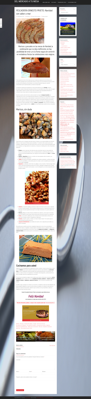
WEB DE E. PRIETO (63, 149)
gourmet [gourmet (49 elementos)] (72, 118)
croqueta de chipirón (32, 325)
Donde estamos (64, 45)
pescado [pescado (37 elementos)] (63, 130)
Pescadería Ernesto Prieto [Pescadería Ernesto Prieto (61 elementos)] (68, 129)
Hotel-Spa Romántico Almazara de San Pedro (44, 397)
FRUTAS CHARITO (53, 2)
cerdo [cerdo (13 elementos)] (62, 113)
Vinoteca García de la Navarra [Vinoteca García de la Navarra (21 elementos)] (67, 139)
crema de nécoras (41, 323)
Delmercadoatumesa (64, 49)
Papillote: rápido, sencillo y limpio (66, 84)
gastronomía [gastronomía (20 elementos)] (66, 118)
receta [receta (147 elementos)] (69, 134)
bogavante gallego (29, 323)
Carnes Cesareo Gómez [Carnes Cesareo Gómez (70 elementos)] (67, 110)
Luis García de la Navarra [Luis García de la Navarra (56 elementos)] (67, 120)
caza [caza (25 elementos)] (72, 111)
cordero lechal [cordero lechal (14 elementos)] (67, 115)
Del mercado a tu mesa (26, 1)
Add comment (45, 16)
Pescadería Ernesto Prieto (26, 328)
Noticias (38, 16)
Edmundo (28, 16)
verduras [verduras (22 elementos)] (62, 137)
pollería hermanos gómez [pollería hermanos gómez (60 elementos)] (68, 132)
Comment (18, 359)
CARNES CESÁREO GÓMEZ (46, 2)
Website (43, 371)
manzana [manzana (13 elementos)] (68, 122)
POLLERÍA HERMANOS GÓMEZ (72, 2)
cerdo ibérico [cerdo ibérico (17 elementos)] (66, 113)
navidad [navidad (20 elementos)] (66, 127)
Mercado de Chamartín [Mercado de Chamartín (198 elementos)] (64, 124)
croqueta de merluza (41, 325)
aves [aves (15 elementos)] (69, 104)
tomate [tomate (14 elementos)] (69, 135)
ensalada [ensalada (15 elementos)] (72, 115)
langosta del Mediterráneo (22, 326)
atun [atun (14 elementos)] (66, 104)
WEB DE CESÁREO (63, 148)
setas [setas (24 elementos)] (62, 135)
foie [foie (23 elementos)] (62, 117)
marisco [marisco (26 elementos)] (72, 122)
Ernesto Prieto (34, 16)
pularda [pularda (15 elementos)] (65, 134)
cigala (35, 323)
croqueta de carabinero (21, 325)
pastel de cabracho (48, 326)
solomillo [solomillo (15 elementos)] (65, 135)
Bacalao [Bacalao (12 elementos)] (72, 104)
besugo (22, 323)
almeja (18, 323)
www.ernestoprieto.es (50, 302)
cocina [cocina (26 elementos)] (71, 113)
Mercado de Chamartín (33, 326)
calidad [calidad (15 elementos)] (72, 106)
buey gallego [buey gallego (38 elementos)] (67, 106)
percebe (18, 328)
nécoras (41, 326)
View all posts (52, 345)
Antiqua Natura (28, 397)
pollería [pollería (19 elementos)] (67, 130)
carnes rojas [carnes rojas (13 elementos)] (63, 111)
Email (30, 371)
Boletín (62, 44)
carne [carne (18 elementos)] (62, 108)
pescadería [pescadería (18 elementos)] (70, 127)
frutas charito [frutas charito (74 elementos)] (70, 117)
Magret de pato (63, 82)
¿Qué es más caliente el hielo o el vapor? (28, 377)
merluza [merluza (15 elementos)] (62, 127)
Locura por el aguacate (64, 79)
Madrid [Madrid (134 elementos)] (63, 122)
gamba (48, 325)
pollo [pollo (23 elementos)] (62, 134)
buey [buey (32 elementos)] (62, 106)
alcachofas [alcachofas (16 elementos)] (63, 104)
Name (17, 371)
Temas (61, 62)
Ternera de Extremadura (64, 81)
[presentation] (25, 387)
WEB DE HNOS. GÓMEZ (64, 151)
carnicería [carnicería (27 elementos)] (68, 111)
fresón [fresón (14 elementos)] (64, 117)
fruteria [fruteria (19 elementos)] (62, 118)
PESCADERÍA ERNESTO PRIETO (62, 2)
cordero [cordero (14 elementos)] (62, 115)
